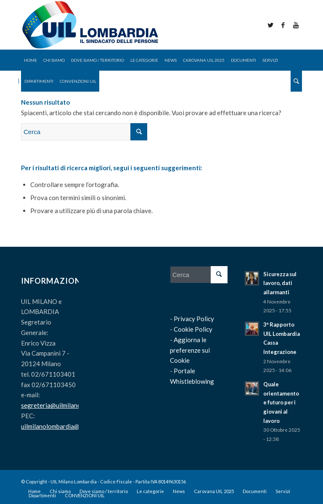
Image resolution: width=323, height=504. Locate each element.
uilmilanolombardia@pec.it (58, 426)
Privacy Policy (194, 318)
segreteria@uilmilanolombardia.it (67, 405)
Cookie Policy (193, 329)
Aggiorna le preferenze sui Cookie (190, 350)
